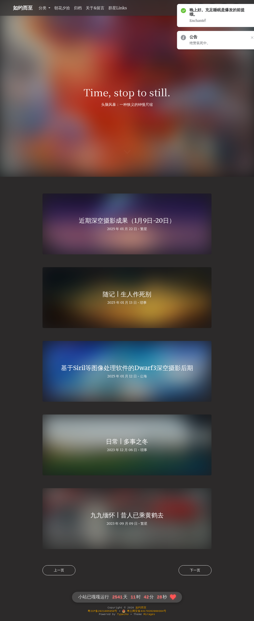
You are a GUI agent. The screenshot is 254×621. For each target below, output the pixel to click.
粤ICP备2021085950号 (102, 611)
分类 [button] (43, 7)
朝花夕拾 (62, 7)
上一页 (59, 570)
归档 (78, 7)
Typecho (123, 614)
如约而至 (23, 8)
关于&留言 (95, 7)
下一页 (195, 570)
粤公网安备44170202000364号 (144, 611)
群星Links (117, 7)
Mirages (149, 614)
